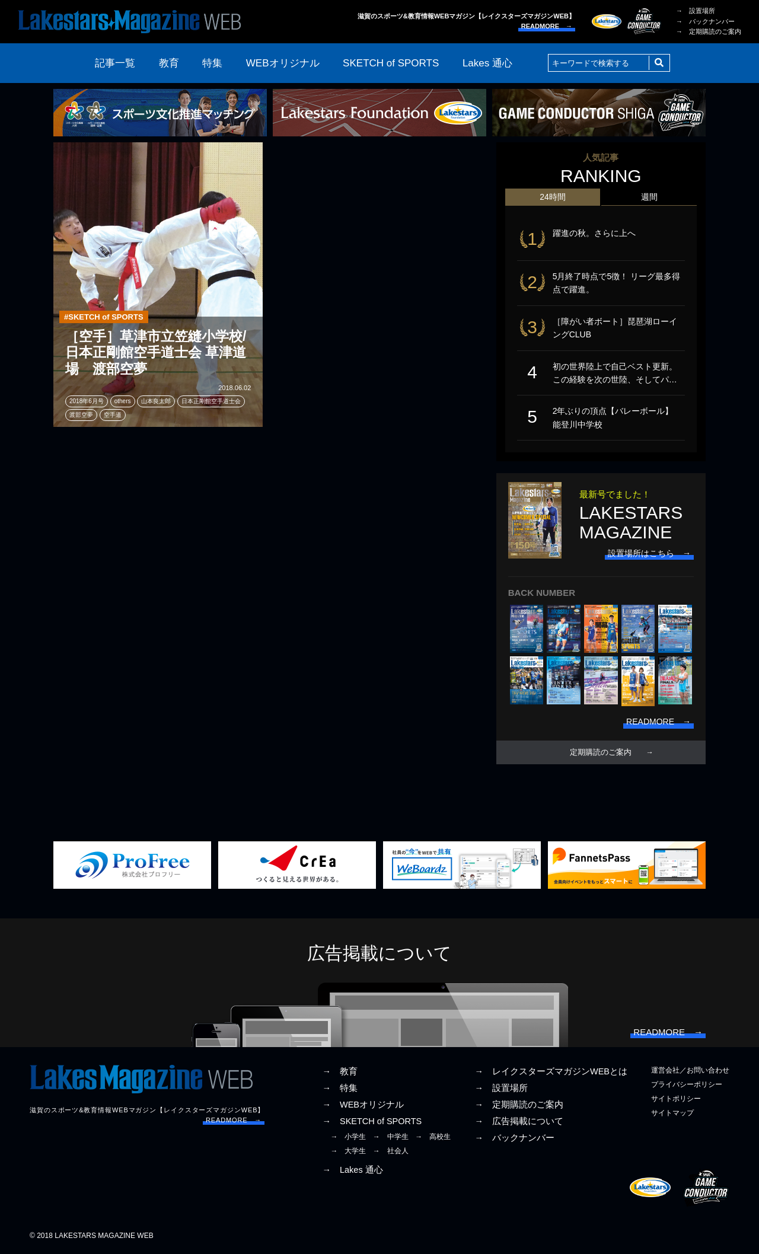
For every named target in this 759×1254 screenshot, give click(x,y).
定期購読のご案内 (601, 752)
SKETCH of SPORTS (391, 63)
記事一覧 (115, 63)
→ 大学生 (348, 1151)
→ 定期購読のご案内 (708, 31)
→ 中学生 (391, 1136)
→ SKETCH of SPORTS (372, 1121)
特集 (212, 63)
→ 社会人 (391, 1151)
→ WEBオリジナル (363, 1104)
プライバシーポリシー (686, 1084)
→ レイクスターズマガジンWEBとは (550, 1071)
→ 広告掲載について (518, 1121)
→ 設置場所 (695, 10)
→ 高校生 (433, 1136)
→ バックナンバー (705, 21)
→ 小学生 (348, 1136)
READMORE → (546, 26)
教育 (169, 63)
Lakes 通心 (487, 63)
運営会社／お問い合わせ (690, 1070)
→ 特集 (340, 1088)
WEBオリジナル (283, 63)
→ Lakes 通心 (352, 1170)
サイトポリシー (676, 1099)
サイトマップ (672, 1113)
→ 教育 (340, 1071)
